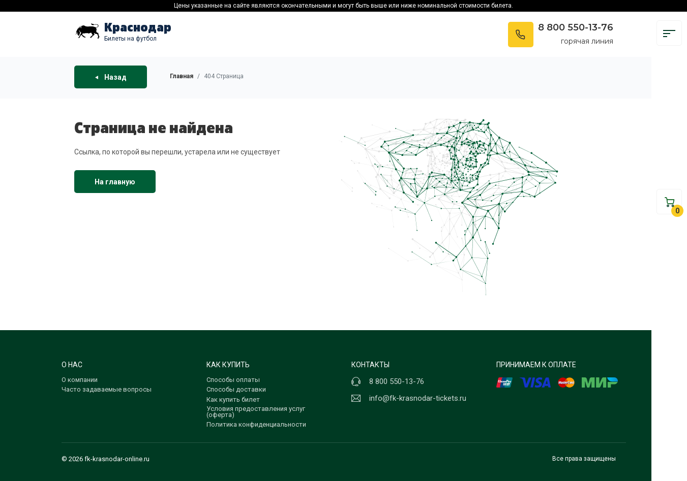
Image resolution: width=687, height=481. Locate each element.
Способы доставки (236, 389)
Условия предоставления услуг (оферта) (255, 412)
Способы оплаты (233, 379)
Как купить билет (233, 399)
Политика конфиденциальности (256, 424)
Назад (111, 77)
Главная (181, 76)
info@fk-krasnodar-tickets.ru (417, 398)
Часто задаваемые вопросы (107, 389)
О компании (80, 379)
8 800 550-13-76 (575, 27)
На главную (115, 182)
